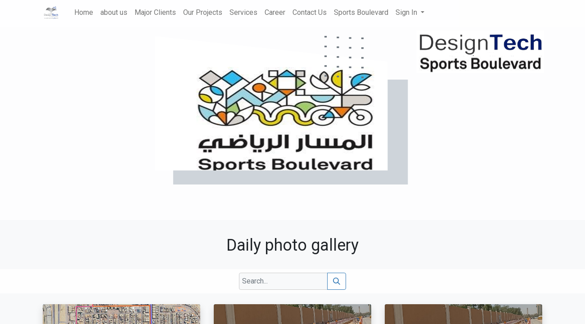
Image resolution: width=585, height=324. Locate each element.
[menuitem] (84, 13)
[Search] (336, 281)
